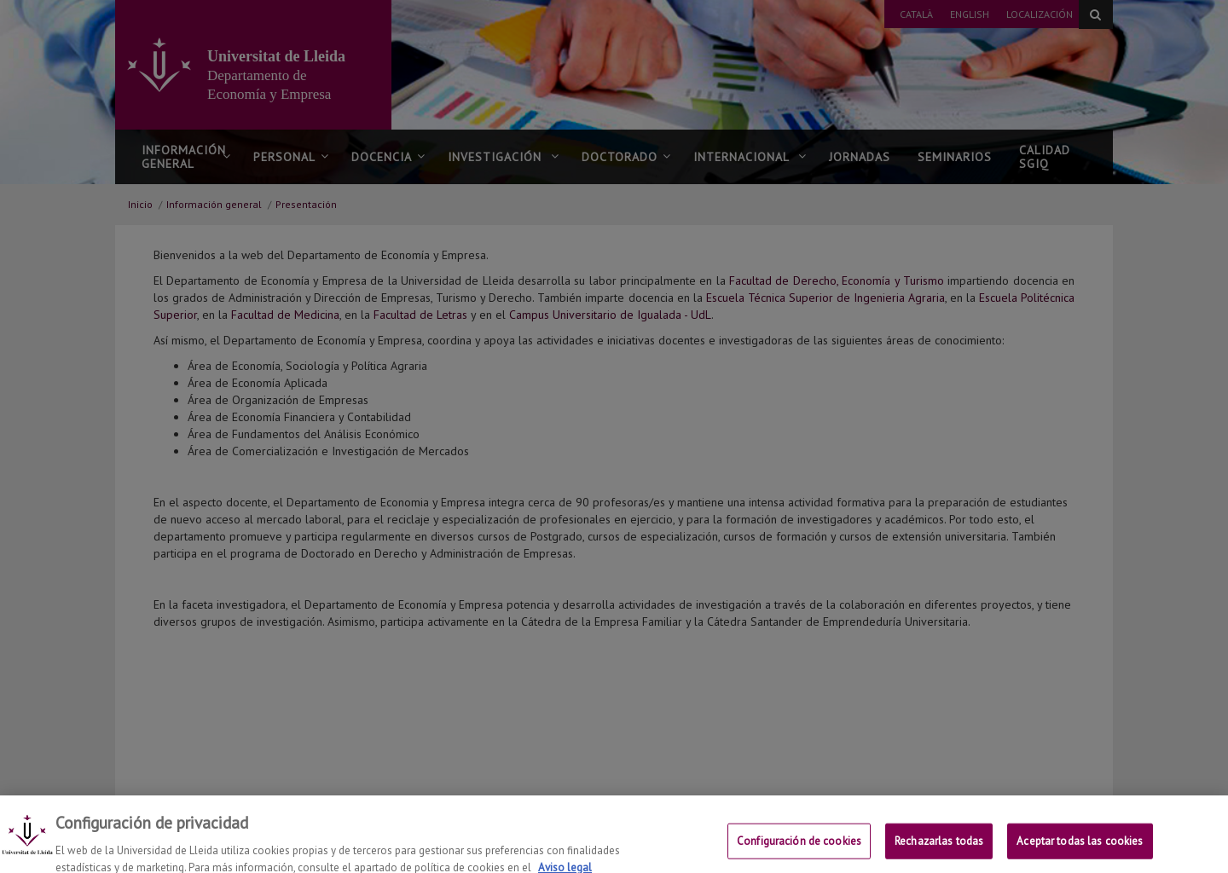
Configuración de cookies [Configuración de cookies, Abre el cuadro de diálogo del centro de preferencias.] (799, 849)
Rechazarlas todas (939, 849)
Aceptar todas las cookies (1080, 849)
